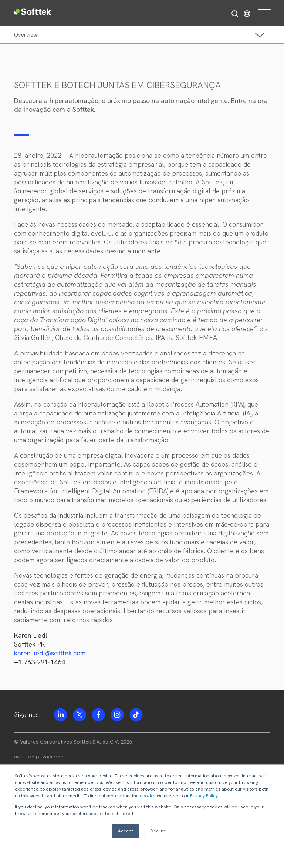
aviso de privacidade (39, 756)
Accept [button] (125, 831)
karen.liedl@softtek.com (50, 653)
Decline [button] (158, 831)
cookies (148, 796)
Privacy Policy (204, 796)
